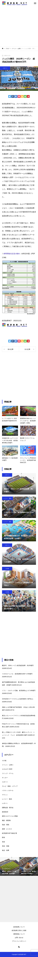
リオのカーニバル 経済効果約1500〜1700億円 (17, 674)
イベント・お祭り (7, 765)
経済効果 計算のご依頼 (19, 930)
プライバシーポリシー (19, 941)
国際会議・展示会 (7, 807)
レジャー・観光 (7, 498)
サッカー (5, 777)
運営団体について (19, 934)
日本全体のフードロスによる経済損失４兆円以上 (17, 699)
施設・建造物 (6, 820)
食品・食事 (5, 850)
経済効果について (19, 927)
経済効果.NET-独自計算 (9, 833)
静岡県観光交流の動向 (12, 253)
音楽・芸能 (5, 846)
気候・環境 (5, 824)
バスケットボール (7, 790)
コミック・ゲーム (7, 773)
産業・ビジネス (7, 829)
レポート (5, 803)
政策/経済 (5, 812)
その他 (7, 568)
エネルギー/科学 (7, 769)
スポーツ (5, 68)
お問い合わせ (19, 937)
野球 (3, 837)
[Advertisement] (19, 26)
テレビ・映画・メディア (10, 786)
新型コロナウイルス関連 (10, 816)
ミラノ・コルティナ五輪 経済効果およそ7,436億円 (18, 690)
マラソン (5, 795)
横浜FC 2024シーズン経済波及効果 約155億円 (18, 665)
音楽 (3, 842)
